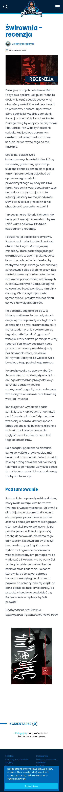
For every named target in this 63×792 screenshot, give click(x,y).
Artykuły (9, 762)
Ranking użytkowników (16, 759)
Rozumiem (31, 786)
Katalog (9, 756)
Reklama (41, 762)
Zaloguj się (21, 733)
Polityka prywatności (46, 759)
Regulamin (42, 756)
